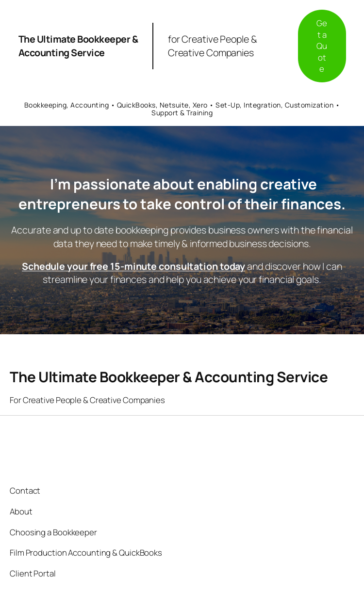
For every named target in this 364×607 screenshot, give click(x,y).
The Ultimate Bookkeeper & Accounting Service (78, 45)
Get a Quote (321, 45)
